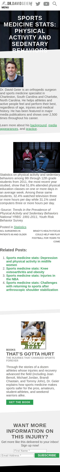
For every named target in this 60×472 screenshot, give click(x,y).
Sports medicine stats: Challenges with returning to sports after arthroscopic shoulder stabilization (32, 286)
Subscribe (47, 455)
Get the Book (19, 402)
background (38, 125)
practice (31, 128)
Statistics (20, 227)
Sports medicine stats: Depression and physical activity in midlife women (32, 261)
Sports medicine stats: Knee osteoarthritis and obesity (27, 270)
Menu (5, 7)
